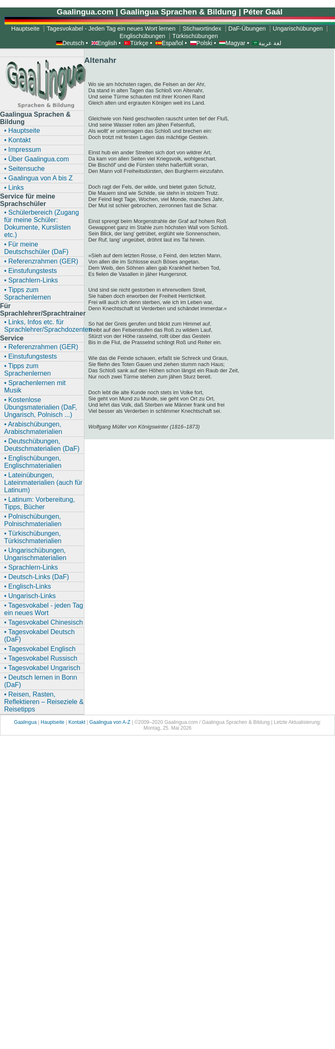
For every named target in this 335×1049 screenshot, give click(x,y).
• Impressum (22, 149)
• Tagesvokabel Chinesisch (43, 622)
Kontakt (77, 722)
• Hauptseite (22, 130)
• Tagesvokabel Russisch (40, 658)
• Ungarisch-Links (30, 595)
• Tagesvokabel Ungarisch (42, 667)
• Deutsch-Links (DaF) (36, 576)
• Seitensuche (24, 168)
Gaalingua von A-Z (109, 722)
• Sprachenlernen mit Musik (35, 386)
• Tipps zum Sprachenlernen (27, 293)
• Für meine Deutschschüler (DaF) (36, 248)
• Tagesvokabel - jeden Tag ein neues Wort (43, 609)
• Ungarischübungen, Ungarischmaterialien (35, 554)
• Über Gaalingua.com (36, 159)
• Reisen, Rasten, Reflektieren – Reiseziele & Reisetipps (44, 702)
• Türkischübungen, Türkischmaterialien (33, 537)
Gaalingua (26, 722)
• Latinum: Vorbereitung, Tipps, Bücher (39, 503)
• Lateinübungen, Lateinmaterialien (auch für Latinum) (43, 482)
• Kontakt (17, 140)
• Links (14, 187)
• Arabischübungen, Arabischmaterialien (33, 428)
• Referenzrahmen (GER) (41, 261)
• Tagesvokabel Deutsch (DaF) (39, 635)
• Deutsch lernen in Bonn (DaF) (40, 681)
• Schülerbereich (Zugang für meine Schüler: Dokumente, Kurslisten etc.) (41, 223)
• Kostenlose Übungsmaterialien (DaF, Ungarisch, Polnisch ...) (40, 407)
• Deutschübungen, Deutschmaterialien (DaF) (41, 445)
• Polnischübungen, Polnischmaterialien (33, 520)
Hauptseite (52, 722)
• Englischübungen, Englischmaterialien (33, 462)
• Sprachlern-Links (31, 280)
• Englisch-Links (27, 586)
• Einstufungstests (30, 270)
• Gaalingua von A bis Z (38, 178)
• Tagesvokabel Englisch (40, 648)
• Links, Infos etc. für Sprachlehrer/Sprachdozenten (44, 326)
